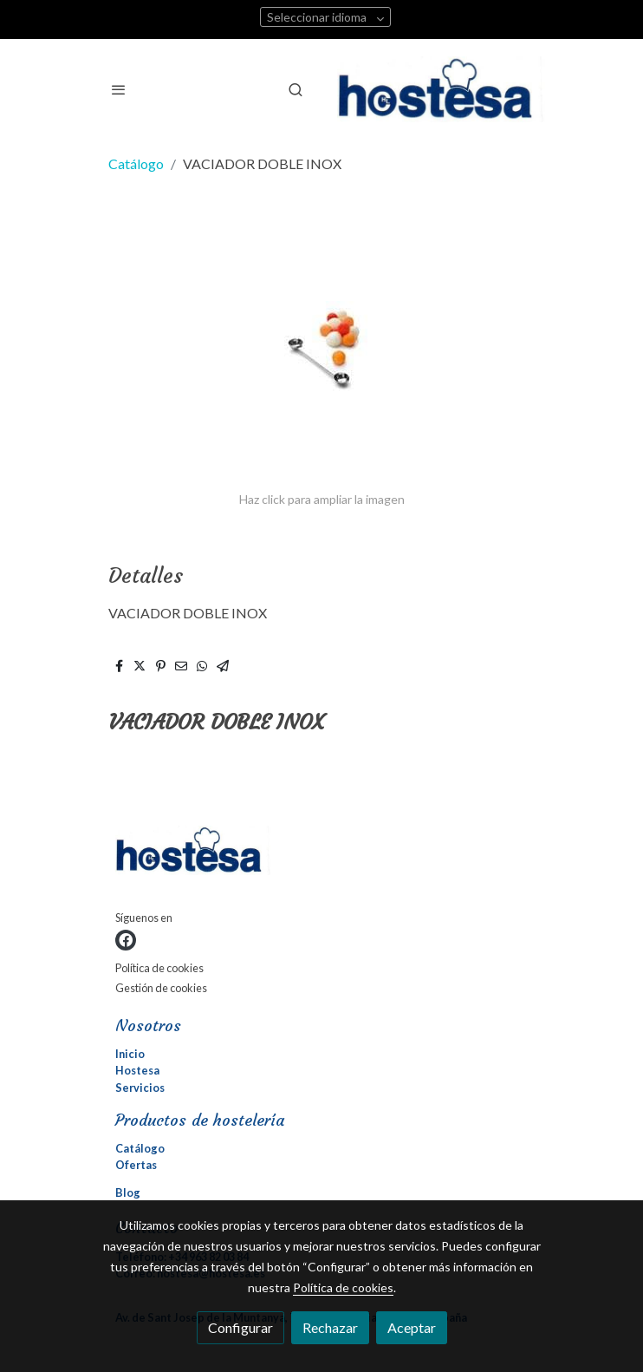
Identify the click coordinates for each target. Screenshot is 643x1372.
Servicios (140, 1087)
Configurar (240, 1327)
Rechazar (330, 1327)
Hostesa (137, 1070)
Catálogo (136, 163)
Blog (127, 1192)
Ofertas (136, 1165)
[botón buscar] (295, 89)
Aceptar (411, 1327)
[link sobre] (321, 854)
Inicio (130, 1054)
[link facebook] (125, 940)
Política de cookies (159, 968)
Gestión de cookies (161, 988)
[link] (441, 89)
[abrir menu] (118, 89)
